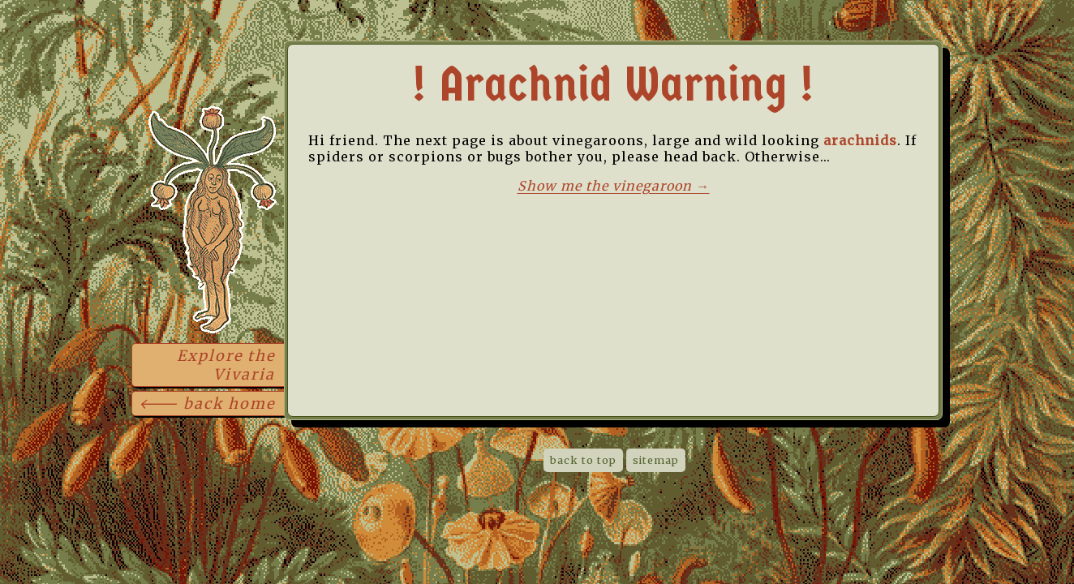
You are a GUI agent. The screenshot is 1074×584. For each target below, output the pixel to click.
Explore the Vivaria (226, 365)
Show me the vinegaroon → (614, 186)
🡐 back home (207, 403)
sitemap (656, 460)
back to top (583, 460)
